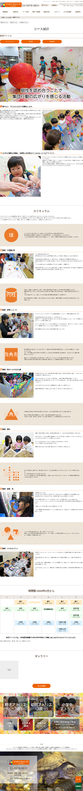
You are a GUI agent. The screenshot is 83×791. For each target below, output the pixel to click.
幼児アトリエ (13, 22)
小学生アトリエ (24, 22)
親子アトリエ (4, 22)
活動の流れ (38, 747)
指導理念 (20, 747)
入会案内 (52, 747)
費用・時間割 (45, 747)
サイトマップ (60, 749)
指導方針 (25, 747)
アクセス (32, 749)
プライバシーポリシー (70, 749)
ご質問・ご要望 (52, 749)
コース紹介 (9, 17)
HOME (3, 17)
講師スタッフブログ (24, 749)
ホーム (15, 747)
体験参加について (59, 747)
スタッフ (15, 749)
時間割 (31, 41)
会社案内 (45, 749)
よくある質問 (38, 749)
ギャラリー (10, 749)
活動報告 (52, 41)
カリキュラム (10, 41)
